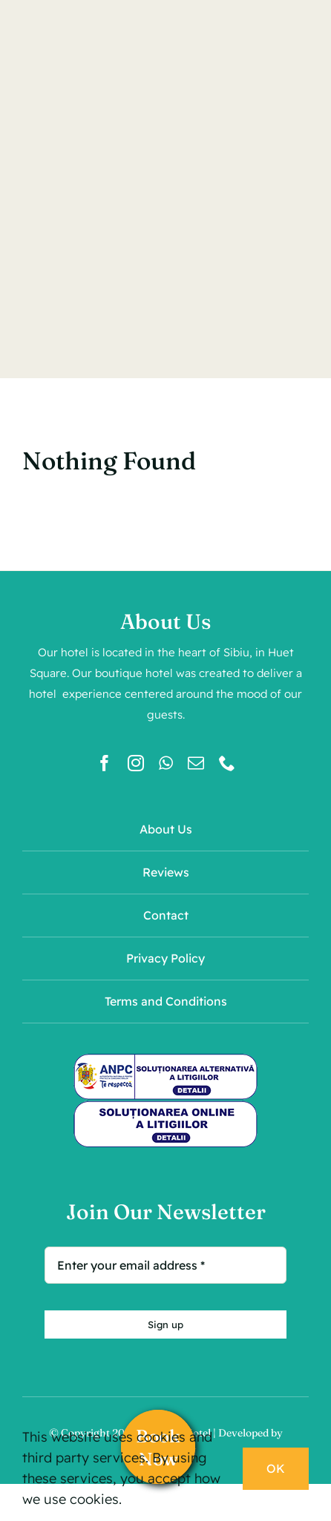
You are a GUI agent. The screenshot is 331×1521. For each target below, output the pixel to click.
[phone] (227, 763)
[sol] (165, 1106)
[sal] (165, 1059)
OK (275, 1468)
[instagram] (136, 763)
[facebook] (104, 763)
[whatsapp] (166, 763)
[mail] (196, 763)
